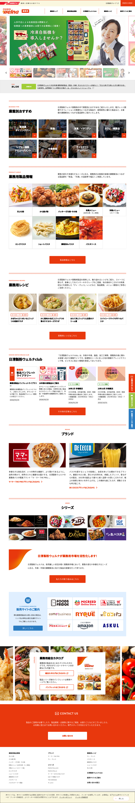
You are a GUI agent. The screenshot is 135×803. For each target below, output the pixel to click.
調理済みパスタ (13, 777)
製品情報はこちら (67, 259)
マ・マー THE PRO (53, 756)
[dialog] (67, 797)
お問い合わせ (67, 735)
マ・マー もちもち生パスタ (56, 774)
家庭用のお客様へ (127, 3)
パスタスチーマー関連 (15, 783)
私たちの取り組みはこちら (67, 579)
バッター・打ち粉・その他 (17, 762)
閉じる (121, 798)
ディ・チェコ (52, 759)
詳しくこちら (28, 628)
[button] (21, 73)
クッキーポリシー (65, 797)
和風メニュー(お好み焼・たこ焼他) (19, 765)
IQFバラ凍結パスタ (54, 777)
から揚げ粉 (12, 759)
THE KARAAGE (52, 780)
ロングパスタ (13, 771)
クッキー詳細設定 (81, 797)
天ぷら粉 (11, 756)
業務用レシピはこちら (67, 335)
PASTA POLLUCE (53, 768)
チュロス (50, 783)
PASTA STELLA (52, 771)
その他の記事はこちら (67, 411)
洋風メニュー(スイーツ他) (17, 768)
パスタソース (13, 780)
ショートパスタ (13, 774)
